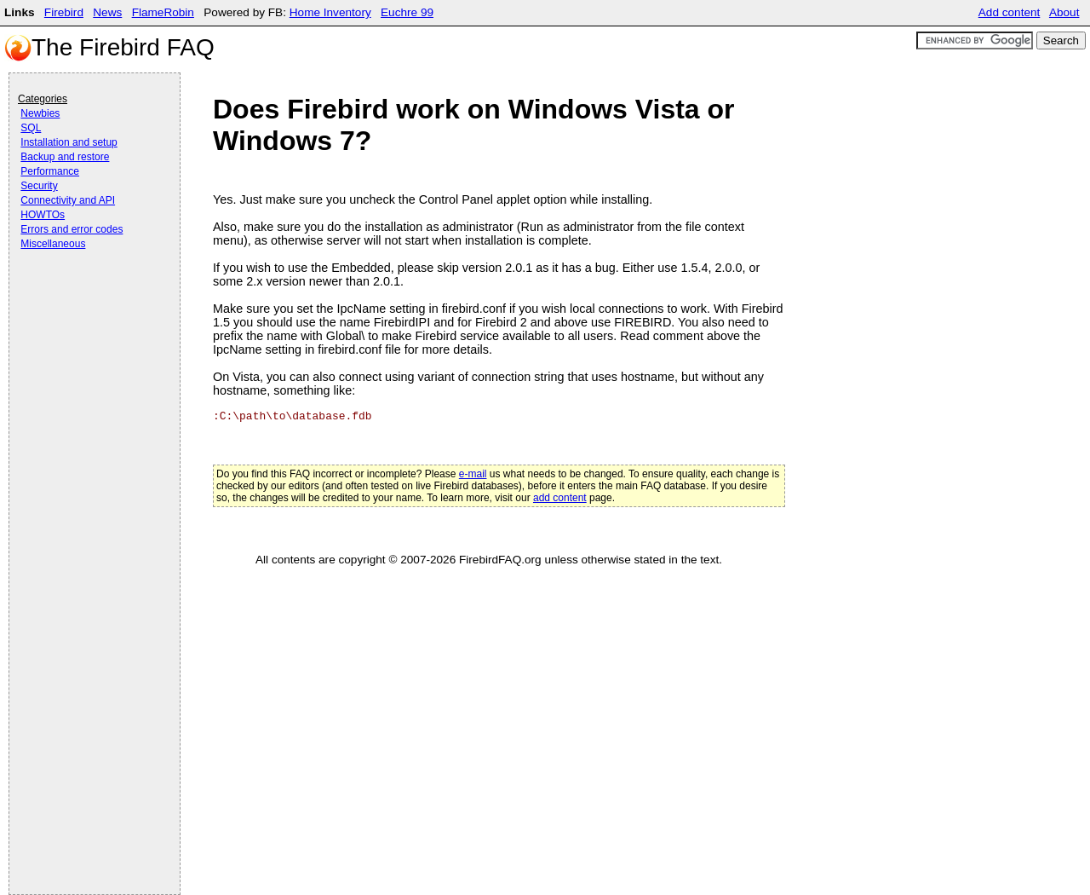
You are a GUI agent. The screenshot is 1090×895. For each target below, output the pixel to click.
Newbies (40, 113)
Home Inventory (330, 12)
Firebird (63, 12)
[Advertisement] (86, 300)
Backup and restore (64, 157)
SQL (30, 128)
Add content (1009, 12)
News (107, 12)
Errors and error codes (71, 229)
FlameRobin (163, 12)
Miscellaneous (52, 244)
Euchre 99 (407, 12)
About (1064, 12)
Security (38, 186)
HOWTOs (42, 215)
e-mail (473, 474)
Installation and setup (68, 142)
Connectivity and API (67, 200)
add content (560, 498)
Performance (49, 171)
